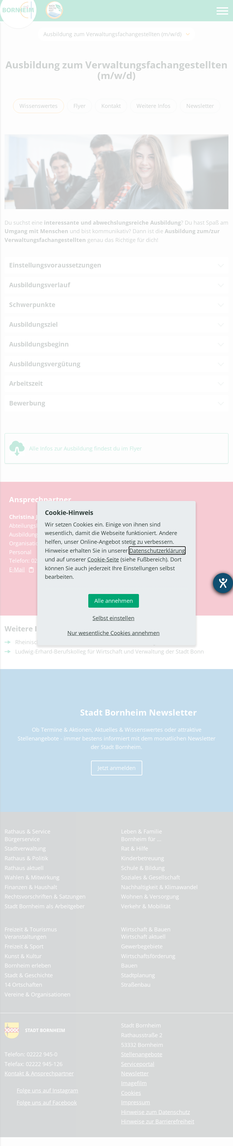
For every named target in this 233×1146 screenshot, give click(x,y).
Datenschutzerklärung (157, 550)
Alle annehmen (113, 600)
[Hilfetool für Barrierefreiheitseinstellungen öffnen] (223, 583)
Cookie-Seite (103, 559)
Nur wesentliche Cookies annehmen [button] (113, 633)
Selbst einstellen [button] (113, 618)
